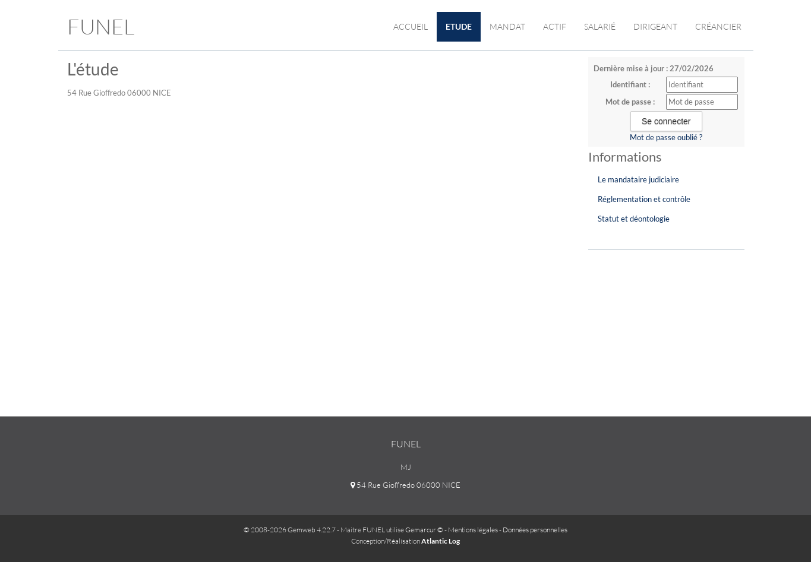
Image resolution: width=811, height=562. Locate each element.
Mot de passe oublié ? (666, 137)
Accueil (410, 26)
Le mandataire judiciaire (638, 179)
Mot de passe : (630, 101)
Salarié (600, 26)
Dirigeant (655, 26)
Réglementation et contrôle (644, 199)
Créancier (718, 26)
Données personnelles (535, 529)
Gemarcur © (424, 529)
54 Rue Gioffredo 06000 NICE (405, 485)
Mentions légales (473, 529)
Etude (459, 26)
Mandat (507, 26)
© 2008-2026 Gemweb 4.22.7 (290, 529)
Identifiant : (630, 84)
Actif (554, 26)
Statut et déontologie (634, 218)
